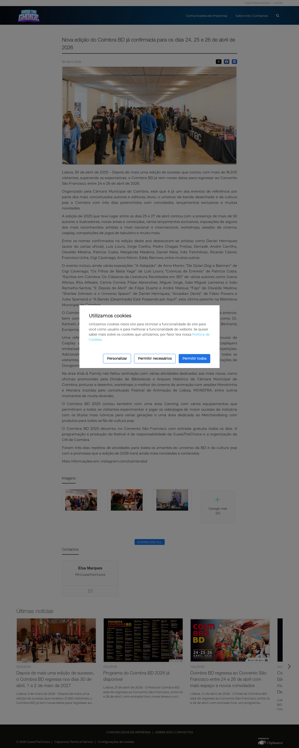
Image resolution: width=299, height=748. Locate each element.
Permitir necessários (155, 358)
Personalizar (117, 358)
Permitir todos (194, 358)
